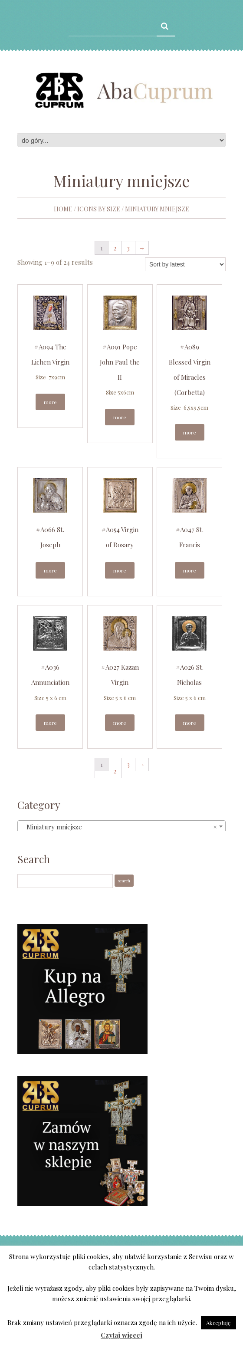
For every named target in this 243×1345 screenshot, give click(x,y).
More (50, 401)
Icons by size (98, 209)
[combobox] (121, 826)
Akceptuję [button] (218, 1322)
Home (63, 209)
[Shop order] (185, 264)
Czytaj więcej (121, 1335)
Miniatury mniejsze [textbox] (119, 827)
